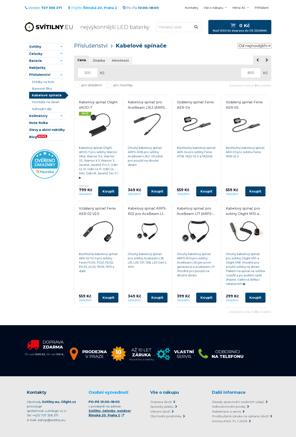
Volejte (43, 8)
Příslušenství (91, 45)
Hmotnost (120, 60)
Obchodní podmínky (165, 416)
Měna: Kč (239, 7)
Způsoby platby (162, 406)
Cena (81, 60)
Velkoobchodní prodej (229, 406)
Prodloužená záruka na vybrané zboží (240, 416)
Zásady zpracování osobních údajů (238, 402)
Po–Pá (140, 8)
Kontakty (191, 7)
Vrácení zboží (160, 411)
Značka (99, 60)
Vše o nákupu (213, 7)
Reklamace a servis (226, 411)
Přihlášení (262, 7)
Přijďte (92, 8)
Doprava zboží (161, 402)
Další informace (229, 392)
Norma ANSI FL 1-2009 (229, 421)
